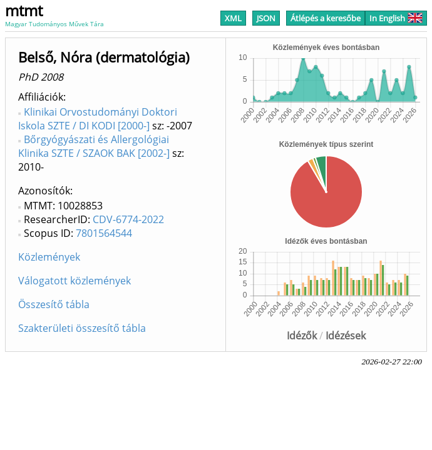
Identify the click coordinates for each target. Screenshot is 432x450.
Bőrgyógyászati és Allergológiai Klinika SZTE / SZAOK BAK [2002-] (94, 146)
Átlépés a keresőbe (326, 18)
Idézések (346, 335)
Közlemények (49, 257)
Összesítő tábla (54, 304)
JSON (266, 18)
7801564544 (104, 233)
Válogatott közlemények (74, 281)
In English (396, 18)
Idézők (302, 335)
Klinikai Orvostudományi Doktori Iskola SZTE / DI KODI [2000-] (97, 118)
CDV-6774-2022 (128, 219)
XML (233, 18)
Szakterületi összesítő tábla (82, 328)
